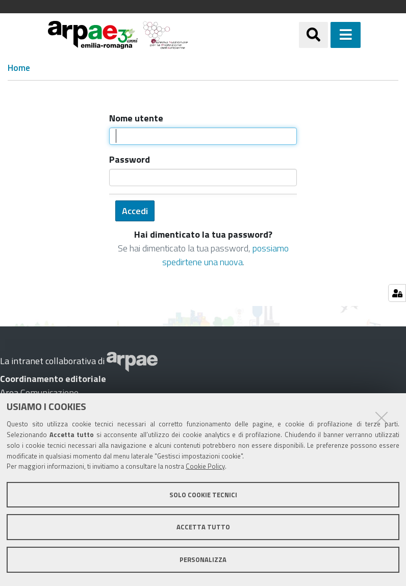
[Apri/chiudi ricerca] (326, 35)
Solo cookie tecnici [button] (203, 495)
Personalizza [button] (203, 559)
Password (129, 159)
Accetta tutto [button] (203, 527)
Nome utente (136, 118)
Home (19, 68)
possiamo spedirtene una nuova (225, 255)
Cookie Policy (205, 466)
